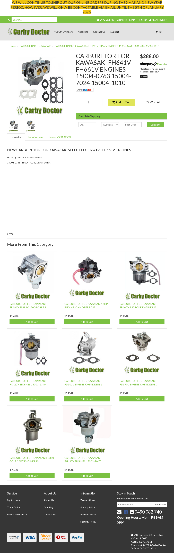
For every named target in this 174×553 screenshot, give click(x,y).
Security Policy (88, 521)
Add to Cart (121, 102)
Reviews (60, 136)
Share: (84, 89)
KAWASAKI (45, 46)
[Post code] (132, 124)
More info (153, 64)
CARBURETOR (28, 46)
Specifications (35, 136)
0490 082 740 (105, 19)
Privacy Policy (87, 507)
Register (142, 19)
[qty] (87, 124)
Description (16, 136)
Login (132, 19)
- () (159, 31)
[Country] (110, 124)
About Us (83, 31)
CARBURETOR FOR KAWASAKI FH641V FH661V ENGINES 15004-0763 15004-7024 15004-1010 (107, 46)
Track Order (13, 507)
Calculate (155, 124)
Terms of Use (87, 500)
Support (115, 31)
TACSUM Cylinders (62, 31)
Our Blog (48, 507)
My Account (13, 500)
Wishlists (122, 19)
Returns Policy (88, 514)
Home (13, 46)
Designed (135, 548)
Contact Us (99, 31)
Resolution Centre (17, 514)
